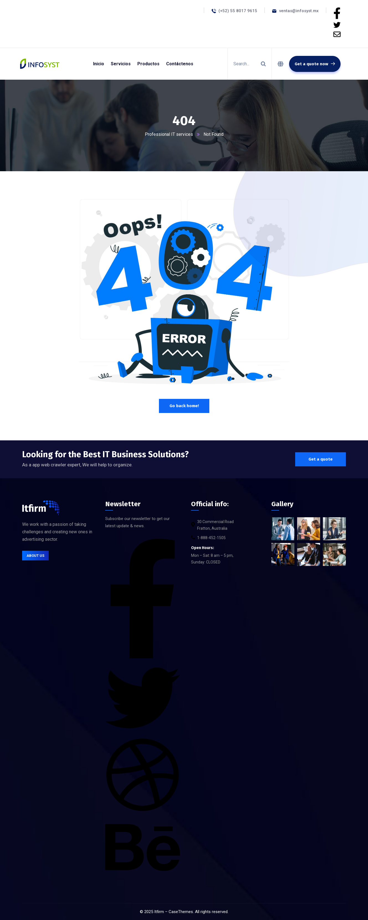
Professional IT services (169, 134)
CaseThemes (181, 911)
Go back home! (184, 405)
